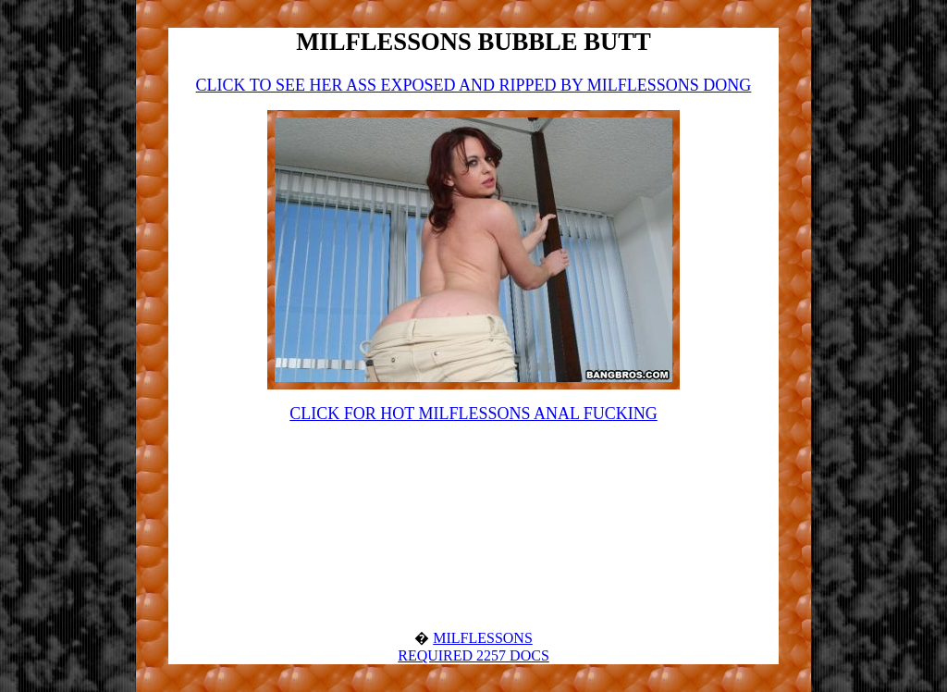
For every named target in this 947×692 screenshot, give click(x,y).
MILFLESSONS (483, 638)
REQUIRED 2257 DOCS (473, 655)
